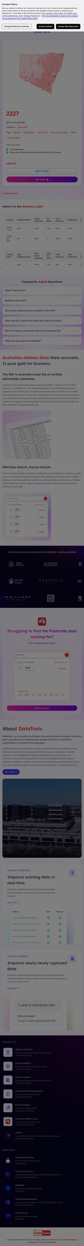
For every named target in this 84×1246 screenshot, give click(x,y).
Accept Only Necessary (68, 26)
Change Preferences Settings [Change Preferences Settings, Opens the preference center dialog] (16, 26)
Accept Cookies (45, 26)
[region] (42, 16)
